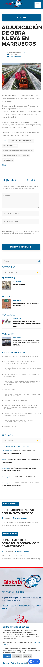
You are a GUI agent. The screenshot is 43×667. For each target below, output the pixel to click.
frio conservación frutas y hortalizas (16, 155)
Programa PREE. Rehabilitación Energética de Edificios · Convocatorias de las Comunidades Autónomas (20, 407)
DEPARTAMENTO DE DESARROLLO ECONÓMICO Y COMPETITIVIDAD (20, 543)
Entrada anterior (10, 504)
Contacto (6, 663)
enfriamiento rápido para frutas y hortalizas (18, 150)
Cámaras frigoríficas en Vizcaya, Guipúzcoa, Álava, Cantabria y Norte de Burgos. (22, 414)
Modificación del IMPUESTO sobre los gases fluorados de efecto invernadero (26, 343)
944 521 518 (23, 606)
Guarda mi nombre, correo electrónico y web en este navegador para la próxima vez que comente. (20, 232)
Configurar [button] (27, 656)
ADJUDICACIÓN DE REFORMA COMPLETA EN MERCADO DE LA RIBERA (22, 369)
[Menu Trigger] (38, 5)
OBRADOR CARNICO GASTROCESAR (15, 400)
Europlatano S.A (10, 426)
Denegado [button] (17, 656)
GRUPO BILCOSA (19, 285)
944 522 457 (12, 606)
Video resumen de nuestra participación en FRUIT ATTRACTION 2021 (27, 324)
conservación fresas (10, 146)
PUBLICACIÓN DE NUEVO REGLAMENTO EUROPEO (18, 512)
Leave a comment (16, 56)
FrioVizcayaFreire (15, 53)
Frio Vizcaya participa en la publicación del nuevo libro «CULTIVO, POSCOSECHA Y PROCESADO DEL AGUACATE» (22, 382)
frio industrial (8, 160)
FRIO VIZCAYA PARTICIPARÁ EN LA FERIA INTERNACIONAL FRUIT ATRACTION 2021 (22, 395)
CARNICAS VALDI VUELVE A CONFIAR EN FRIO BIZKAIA (26, 304)
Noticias (26, 53)
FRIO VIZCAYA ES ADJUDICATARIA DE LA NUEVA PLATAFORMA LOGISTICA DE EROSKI (19, 421)
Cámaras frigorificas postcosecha (21, 141)
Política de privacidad (19, 663)
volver (21, 17)
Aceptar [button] (7, 656)
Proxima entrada (10, 534)
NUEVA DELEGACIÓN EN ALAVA (25, 477)
